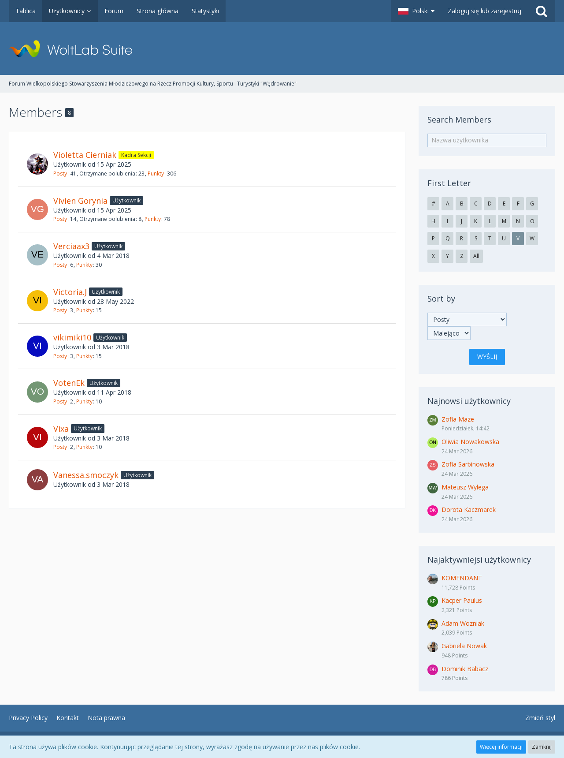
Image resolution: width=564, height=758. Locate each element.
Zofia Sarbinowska (468, 464)
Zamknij (542, 747)
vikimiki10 (72, 337)
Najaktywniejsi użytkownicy (479, 559)
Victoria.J (70, 292)
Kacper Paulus (462, 600)
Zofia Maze (458, 419)
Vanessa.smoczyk (86, 475)
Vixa (61, 428)
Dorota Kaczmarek (469, 509)
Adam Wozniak (463, 623)
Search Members (459, 119)
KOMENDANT (462, 578)
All (476, 256)
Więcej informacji (501, 747)
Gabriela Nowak (464, 646)
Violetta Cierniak (84, 154)
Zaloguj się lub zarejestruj (484, 11)
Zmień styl (540, 717)
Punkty (156, 173)
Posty (60, 173)
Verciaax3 (71, 246)
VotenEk (69, 382)
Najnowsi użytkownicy (469, 401)
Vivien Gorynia (80, 200)
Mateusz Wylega (465, 487)
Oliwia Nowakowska (470, 441)
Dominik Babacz (465, 669)
